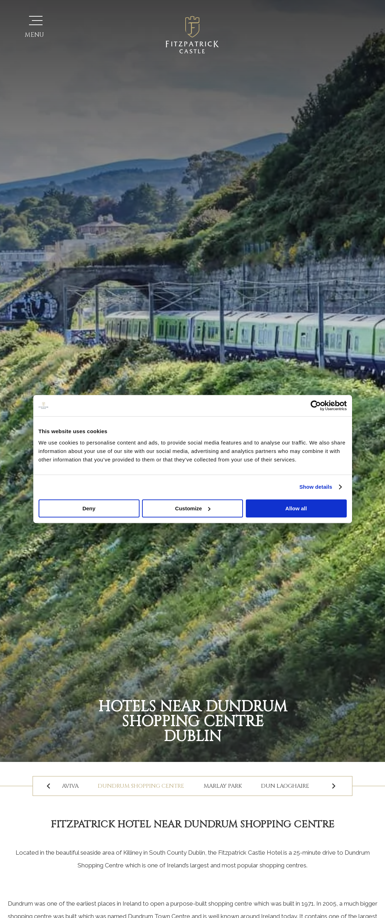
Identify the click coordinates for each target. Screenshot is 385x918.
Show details (315, 487)
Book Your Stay (337, 35)
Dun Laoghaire (286, 786)
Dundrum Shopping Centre (141, 786)
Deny (89, 508)
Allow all (296, 508)
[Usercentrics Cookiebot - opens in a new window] (316, 405)
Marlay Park (223, 786)
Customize (192, 508)
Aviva (70, 786)
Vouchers (282, 28)
